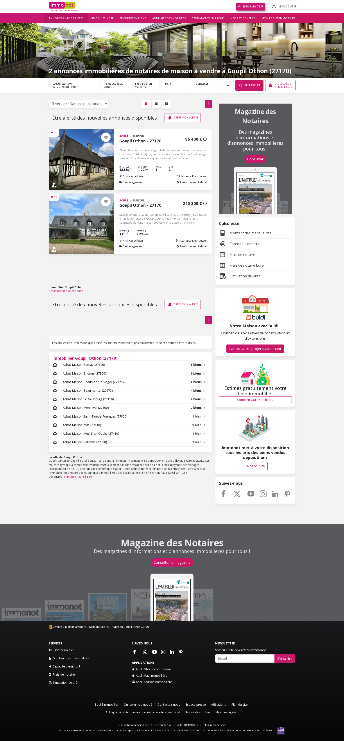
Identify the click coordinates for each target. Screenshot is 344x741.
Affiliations (218, 704)
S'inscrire (284, 658)
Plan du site (239, 704)
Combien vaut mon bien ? (255, 400)
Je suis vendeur (250, 6)
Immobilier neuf (102, 18)
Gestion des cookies (197, 712)
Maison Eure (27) (99, 627)
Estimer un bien (62, 650)
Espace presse (195, 704)
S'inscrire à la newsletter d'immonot (240, 650)
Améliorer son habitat (191, 182)
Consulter (255, 159)
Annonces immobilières (66, 18)
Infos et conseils (242, 18)
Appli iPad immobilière (149, 675)
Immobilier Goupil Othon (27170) (85, 358)
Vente (58, 627)
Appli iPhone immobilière (151, 669)
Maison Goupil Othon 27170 (131, 627)
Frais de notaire (237, 254)
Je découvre (255, 466)
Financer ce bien (131, 176)
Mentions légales (225, 712)
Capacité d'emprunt (240, 244)
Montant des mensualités (245, 233)
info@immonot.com (214, 725)
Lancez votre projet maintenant (255, 348)
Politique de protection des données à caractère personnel (143, 712)
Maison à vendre (75, 627)
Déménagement (131, 182)
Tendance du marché (208, 18)
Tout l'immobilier (106, 704)
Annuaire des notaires (169, 18)
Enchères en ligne (133, 18)
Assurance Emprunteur (191, 176)
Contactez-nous (169, 704)
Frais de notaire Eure (241, 265)
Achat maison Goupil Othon (66, 291)
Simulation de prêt (239, 276)
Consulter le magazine (172, 562)
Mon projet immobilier (279, 18)
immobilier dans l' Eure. (78, 477)
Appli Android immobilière (152, 682)
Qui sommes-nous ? (138, 704)
